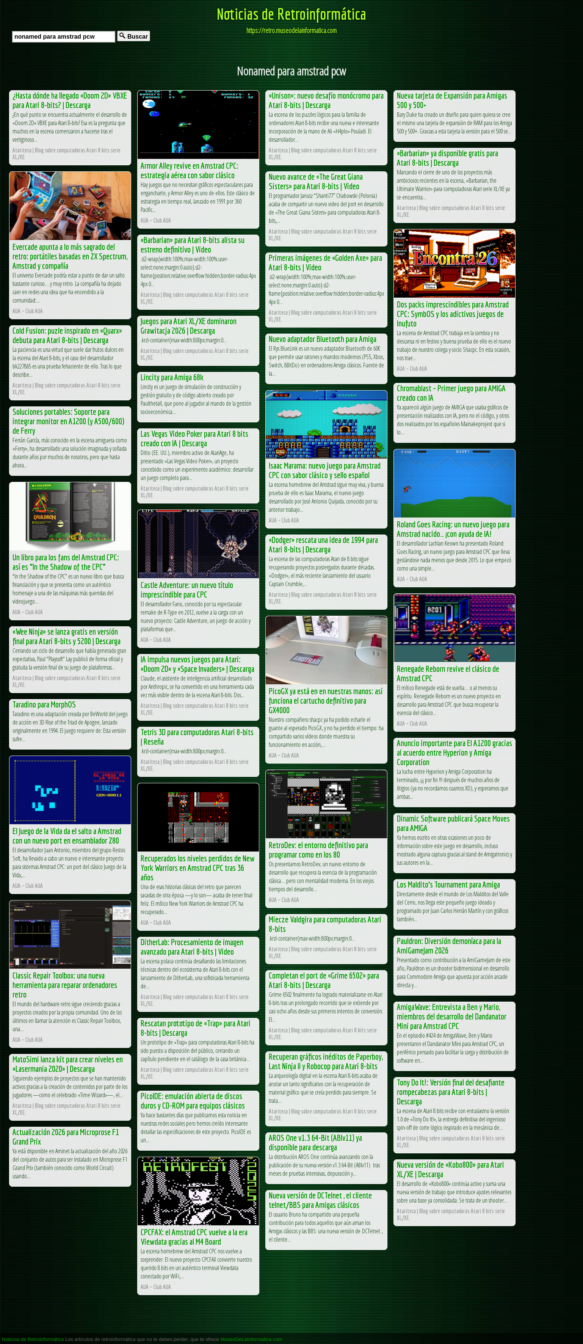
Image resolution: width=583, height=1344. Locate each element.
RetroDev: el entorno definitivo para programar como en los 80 (318, 849)
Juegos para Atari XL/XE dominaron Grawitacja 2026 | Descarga (189, 325)
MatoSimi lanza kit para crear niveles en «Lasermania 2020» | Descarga (68, 1063)
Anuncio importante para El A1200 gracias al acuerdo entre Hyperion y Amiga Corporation (454, 752)
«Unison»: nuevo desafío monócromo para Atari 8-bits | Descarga (326, 100)
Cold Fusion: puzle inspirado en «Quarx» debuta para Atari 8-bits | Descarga (67, 335)
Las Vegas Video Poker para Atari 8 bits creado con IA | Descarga (194, 438)
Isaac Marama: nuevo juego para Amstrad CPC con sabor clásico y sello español (325, 470)
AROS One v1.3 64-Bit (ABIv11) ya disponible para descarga (315, 1142)
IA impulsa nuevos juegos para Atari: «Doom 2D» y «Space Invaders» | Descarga (197, 663)
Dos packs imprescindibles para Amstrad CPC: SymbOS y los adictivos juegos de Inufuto (453, 314)
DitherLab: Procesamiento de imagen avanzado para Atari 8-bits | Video (192, 946)
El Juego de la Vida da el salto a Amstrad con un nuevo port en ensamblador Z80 (67, 835)
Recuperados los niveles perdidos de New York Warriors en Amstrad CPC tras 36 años (198, 867)
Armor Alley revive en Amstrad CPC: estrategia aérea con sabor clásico (189, 170)
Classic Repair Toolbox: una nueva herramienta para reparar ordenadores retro (65, 985)
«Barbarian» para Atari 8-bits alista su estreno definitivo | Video (192, 244)
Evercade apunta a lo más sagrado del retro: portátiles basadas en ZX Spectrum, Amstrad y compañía (70, 256)
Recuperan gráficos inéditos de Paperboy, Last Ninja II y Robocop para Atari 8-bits (326, 1061)
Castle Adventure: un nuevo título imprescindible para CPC (187, 589)
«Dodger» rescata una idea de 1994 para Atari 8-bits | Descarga (323, 544)
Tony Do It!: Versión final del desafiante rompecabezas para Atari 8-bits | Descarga (451, 1091)
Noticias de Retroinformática (291, 14)
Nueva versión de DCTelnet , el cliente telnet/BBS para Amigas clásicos (320, 1199)
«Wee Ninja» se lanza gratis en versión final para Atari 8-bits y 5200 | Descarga (67, 636)
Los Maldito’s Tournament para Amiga (448, 884)
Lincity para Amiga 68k (172, 377)
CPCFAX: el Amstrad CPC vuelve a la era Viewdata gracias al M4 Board (194, 1236)
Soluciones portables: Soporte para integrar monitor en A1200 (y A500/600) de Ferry (68, 421)
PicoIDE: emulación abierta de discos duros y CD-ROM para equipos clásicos (193, 1100)
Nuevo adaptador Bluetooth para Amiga (322, 338)
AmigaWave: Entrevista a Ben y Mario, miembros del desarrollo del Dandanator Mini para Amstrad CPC (451, 1016)
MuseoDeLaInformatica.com (251, 1339)
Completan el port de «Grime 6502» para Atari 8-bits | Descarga (324, 980)
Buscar (133, 36)
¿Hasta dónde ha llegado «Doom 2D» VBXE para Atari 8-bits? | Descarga (70, 100)
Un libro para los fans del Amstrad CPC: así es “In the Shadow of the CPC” (66, 561)
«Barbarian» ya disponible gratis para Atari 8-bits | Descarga (447, 157)
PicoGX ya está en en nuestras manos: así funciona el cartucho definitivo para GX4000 (325, 700)
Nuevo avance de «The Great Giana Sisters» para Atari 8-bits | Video (316, 181)
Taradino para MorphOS (44, 704)
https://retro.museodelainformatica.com (291, 30)
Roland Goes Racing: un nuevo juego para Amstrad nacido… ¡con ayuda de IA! (453, 528)
